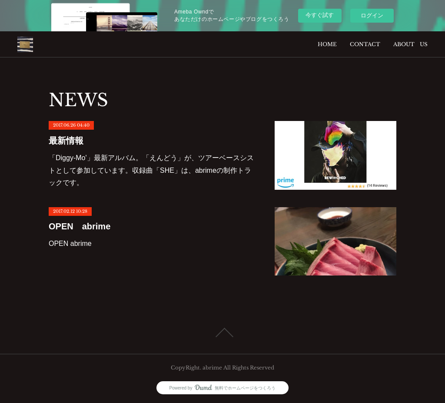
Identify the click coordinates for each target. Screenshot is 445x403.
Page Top (222, 332)
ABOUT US (410, 44)
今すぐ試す (320, 15)
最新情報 (66, 140)
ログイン (372, 15)
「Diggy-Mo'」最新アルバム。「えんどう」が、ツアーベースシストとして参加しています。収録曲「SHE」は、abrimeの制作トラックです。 (151, 170)
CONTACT (365, 44)
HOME (327, 44)
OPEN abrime (79, 226)
